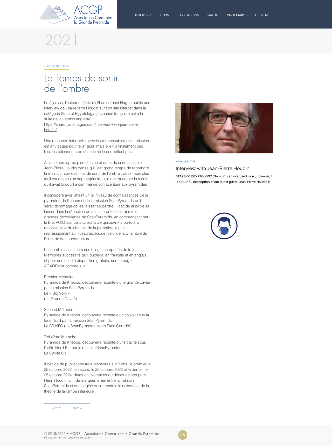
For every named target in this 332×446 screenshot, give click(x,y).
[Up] (182, 435)
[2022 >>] (77, 408)
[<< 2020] (56, 408)
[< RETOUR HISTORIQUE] (56, 66)
